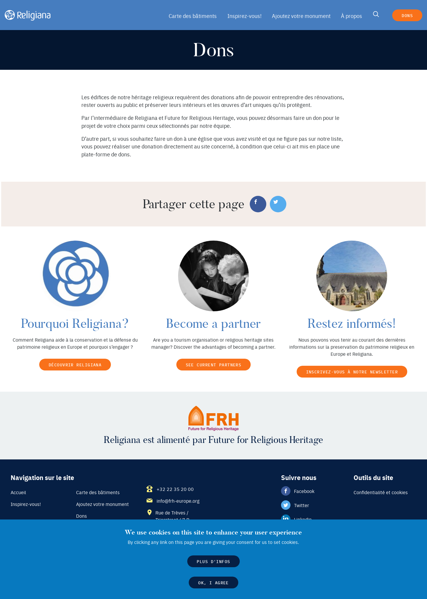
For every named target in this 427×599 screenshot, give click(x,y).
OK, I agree (213, 584)
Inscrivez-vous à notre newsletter (352, 371)
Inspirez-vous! (245, 15)
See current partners (213, 364)
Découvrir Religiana (75, 364)
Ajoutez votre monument (301, 15)
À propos (351, 15)
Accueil (18, 493)
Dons (407, 15)
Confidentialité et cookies (380, 493)
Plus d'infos (213, 562)
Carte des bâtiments (195, 15)
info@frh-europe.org (177, 501)
